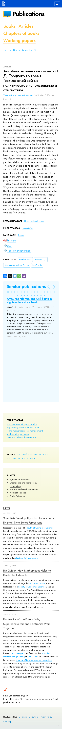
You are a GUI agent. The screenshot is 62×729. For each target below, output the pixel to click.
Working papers (19, 40)
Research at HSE (29, 50)
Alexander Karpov (36, 583)
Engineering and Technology (23, 482)
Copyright (33, 716)
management (36, 430)
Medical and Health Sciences (24, 489)
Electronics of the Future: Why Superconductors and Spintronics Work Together (26, 623)
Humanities (15, 486)
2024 (35, 454)
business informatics (16, 424)
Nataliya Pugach (17, 653)
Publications (28, 14)
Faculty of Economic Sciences (32, 586)
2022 (47, 454)
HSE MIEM (32, 656)
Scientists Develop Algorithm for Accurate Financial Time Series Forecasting (28, 520)
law (27, 430)
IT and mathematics (16, 430)
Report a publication (11, 50)
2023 (41, 454)
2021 (9, 458)
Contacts (23, 716)
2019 (20, 458)
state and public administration (21, 437)
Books (9, 26)
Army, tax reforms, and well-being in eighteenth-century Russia (29, 300)
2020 (14, 458)
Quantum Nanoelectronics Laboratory (34, 659)
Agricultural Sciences (19, 479)
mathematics (13, 434)
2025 (30, 454)
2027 (19, 454)
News (6, 507)
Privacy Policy (46, 716)
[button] (8, 292)
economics (31, 424)
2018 (26, 458)
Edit (57, 726)
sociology (24, 434)
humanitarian (33, 427)
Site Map (7, 721)
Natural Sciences (18, 492)
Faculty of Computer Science (40, 527)
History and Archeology (34, 221)
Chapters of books (21, 33)
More (32, 458)
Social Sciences (17, 496)
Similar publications (26, 286)
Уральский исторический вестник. (18, 95)
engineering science (16, 427)
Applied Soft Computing (27, 557)
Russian (21, 235)
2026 (24, 454)
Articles (26, 26)
